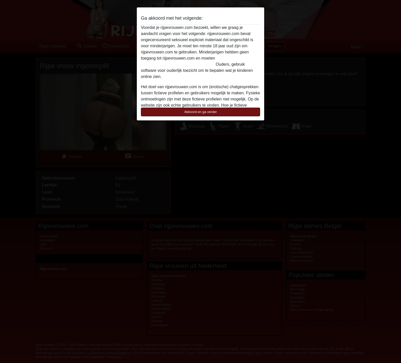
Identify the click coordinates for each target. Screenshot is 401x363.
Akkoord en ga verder (200, 112)
